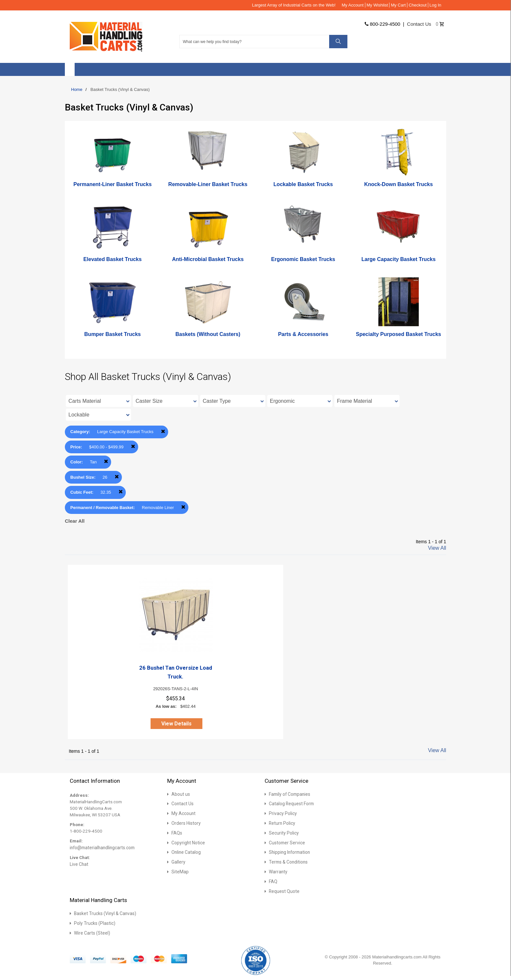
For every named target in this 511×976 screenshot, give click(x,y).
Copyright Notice (187, 842)
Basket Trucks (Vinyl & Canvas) (104, 912)
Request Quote (283, 890)
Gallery (177, 861)
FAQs (176, 832)
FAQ (273, 880)
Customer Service (285, 842)
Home (76, 89)
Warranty (277, 871)
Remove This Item (163, 431)
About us (180, 794)
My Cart (398, 5)
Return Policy (281, 823)
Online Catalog (185, 852)
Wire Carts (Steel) (91, 931)
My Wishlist (377, 5)
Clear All (74, 521)
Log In (435, 5)
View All (437, 548)
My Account (353, 5)
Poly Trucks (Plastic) (94, 922)
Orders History (185, 823)
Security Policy (283, 832)
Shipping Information (289, 852)
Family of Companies (289, 794)
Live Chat (78, 864)
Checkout (418, 5)
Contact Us (182, 804)
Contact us (419, 24)
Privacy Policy (282, 813)
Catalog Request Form (290, 804)
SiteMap (179, 871)
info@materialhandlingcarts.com (101, 847)
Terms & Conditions (288, 861)
